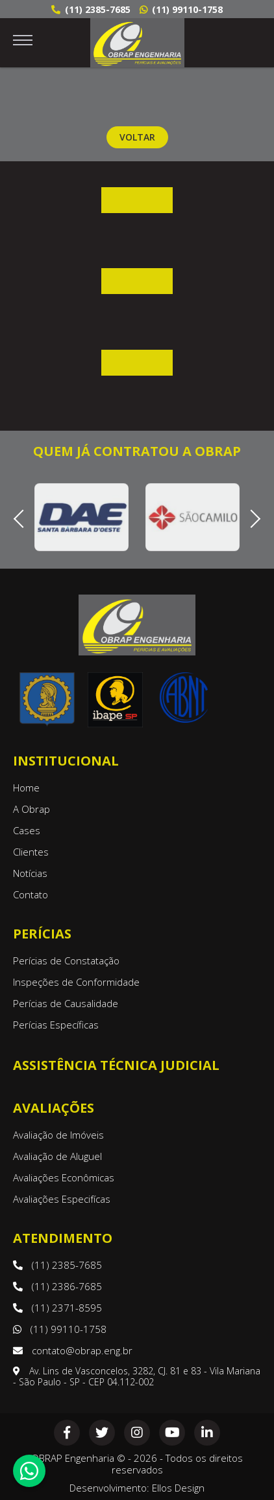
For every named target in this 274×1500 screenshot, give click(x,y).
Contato (30, 894)
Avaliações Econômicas (63, 1177)
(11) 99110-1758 (181, 9)
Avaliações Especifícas (61, 1198)
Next (251, 517)
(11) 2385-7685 (91, 9)
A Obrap (31, 808)
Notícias (30, 873)
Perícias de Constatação (66, 960)
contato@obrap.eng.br (72, 1350)
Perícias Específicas (56, 1024)
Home (26, 787)
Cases (26, 830)
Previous (22, 517)
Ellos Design (178, 1487)
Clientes (31, 851)
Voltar (137, 137)
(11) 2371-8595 (57, 1307)
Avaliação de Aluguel (57, 1156)
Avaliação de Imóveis (58, 1134)
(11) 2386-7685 (57, 1286)
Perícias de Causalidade (65, 1003)
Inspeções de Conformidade (76, 981)
